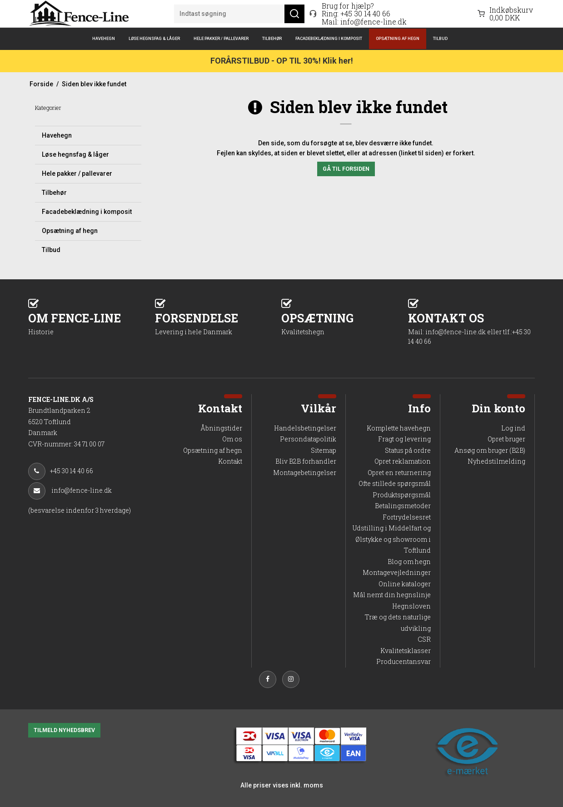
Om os (232, 439)
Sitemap (323, 450)
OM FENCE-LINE (91, 323)
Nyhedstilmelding (496, 461)
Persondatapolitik (308, 439)
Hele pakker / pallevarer (221, 38)
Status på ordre (408, 450)
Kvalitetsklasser (405, 650)
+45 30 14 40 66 (365, 13)
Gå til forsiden (346, 169)
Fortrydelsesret (407, 517)
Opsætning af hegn (397, 38)
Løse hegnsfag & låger (154, 38)
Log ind (513, 428)
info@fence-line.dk (373, 21)
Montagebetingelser (304, 472)
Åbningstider (221, 428)
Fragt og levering (404, 439)
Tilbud (440, 38)
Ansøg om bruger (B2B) (489, 450)
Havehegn (103, 38)
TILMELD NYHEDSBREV (64, 730)
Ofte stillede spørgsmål (395, 483)
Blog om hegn (409, 561)
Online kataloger (405, 583)
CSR (424, 639)
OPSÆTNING (344, 323)
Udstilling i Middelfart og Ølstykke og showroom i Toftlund (392, 539)
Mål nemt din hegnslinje (392, 594)
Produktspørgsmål (402, 494)
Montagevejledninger (397, 572)
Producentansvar (403, 661)
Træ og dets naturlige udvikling (398, 623)
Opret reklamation (402, 461)
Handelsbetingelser (305, 428)
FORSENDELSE (218, 323)
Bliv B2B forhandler (305, 461)
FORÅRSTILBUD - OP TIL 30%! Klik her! (281, 60)
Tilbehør (272, 38)
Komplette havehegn (399, 428)
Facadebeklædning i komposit (328, 38)
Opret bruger (506, 439)
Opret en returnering (399, 472)
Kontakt (230, 461)
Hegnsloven (411, 606)
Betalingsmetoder (403, 505)
